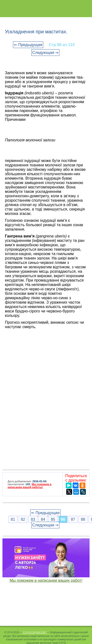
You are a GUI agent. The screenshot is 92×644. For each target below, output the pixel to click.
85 (53, 519)
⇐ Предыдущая (28, 45)
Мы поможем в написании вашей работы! (30, 486)
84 (43, 519)
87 (73, 519)
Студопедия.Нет (34, 632)
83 (33, 519)
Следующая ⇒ (45, 52)
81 (13, 519)
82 (23, 519)
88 (83, 519)
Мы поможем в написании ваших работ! (46, 580)
